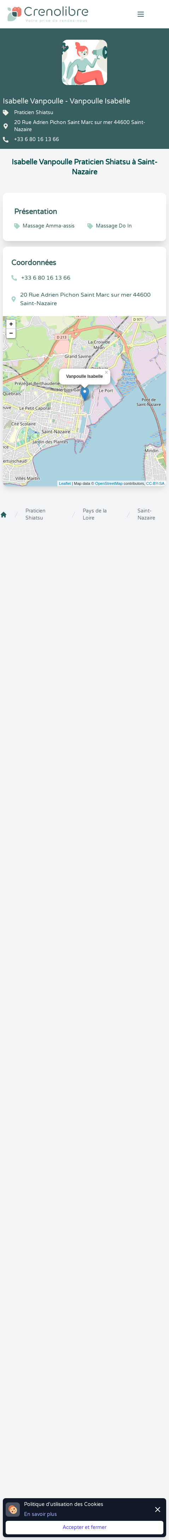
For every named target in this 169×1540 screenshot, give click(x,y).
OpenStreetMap (109, 483)
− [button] (11, 333)
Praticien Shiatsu (35, 514)
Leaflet (65, 483)
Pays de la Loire (95, 514)
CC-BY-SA (155, 483)
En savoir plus (40, 1514)
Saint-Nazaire (146, 514)
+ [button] (11, 324)
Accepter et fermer (84, 1527)
